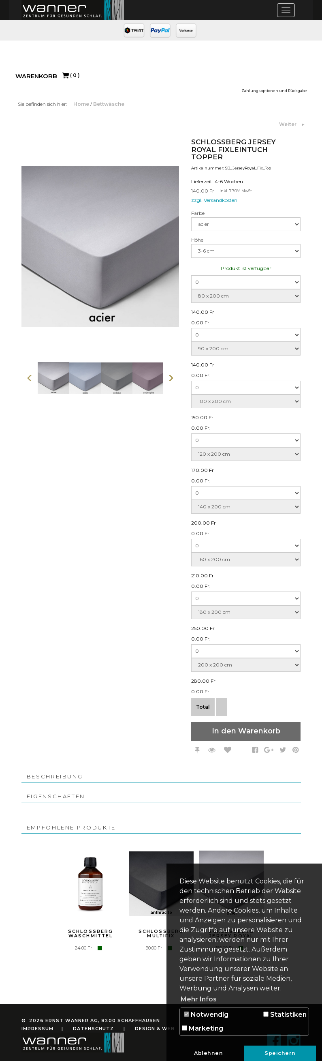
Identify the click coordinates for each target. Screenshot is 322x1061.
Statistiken (285, 1014)
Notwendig (206, 1014)
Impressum (37, 1028)
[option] (53, 378)
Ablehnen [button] (208, 1053)
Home (81, 104)
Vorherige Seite (29, 378)
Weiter (288, 124)
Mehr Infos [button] (199, 999)
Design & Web (155, 1028)
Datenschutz (93, 1028)
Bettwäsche (108, 104)
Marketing (202, 1028)
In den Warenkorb (246, 731)
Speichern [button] (280, 1053)
